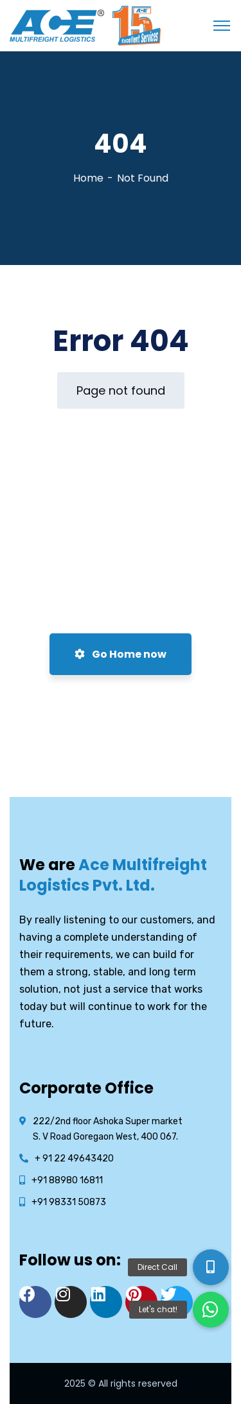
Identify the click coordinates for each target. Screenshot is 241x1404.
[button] (211, 1310)
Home (88, 178)
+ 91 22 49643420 (74, 1158)
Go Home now (120, 654)
